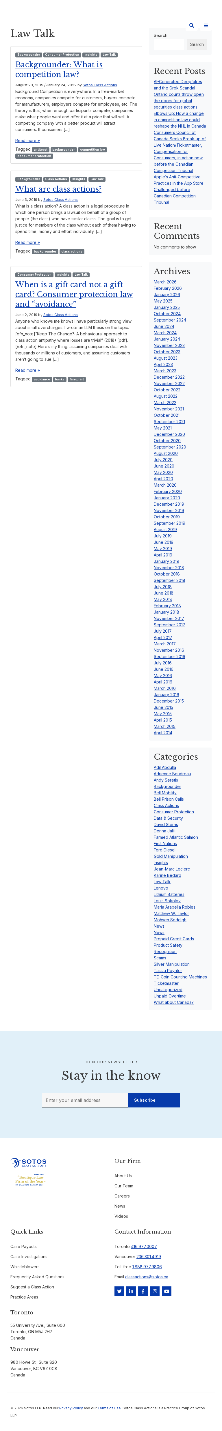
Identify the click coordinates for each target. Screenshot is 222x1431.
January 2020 (167, 497)
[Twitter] (119, 1291)
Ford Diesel (164, 849)
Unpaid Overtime (170, 995)
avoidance (42, 379)
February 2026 (168, 288)
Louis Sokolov (167, 900)
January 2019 (166, 561)
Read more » (27, 140)
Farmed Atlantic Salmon (176, 837)
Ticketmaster (166, 983)
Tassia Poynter (168, 970)
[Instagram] (155, 1291)
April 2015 (163, 720)
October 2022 (167, 389)
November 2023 (169, 345)
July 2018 (163, 586)
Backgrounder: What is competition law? (63, 69)
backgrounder (63, 150)
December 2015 (169, 700)
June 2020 (164, 466)
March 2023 (165, 370)
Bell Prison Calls (169, 799)
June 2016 (163, 669)
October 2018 (167, 573)
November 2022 (169, 383)
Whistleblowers (25, 1266)
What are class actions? (63, 189)
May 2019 (163, 548)
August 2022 (165, 396)
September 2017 (169, 624)
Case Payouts (23, 1246)
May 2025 (163, 300)
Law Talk (109, 55)
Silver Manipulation (172, 964)
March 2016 (165, 688)
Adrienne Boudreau (172, 773)
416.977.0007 (144, 1246)
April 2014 (163, 732)
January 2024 (167, 339)
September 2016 (169, 656)
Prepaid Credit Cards (174, 938)
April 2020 (163, 478)
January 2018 (166, 612)
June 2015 (163, 707)
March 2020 (165, 485)
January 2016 (166, 694)
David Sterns (166, 824)
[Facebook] (143, 1291)
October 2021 (167, 415)
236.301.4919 (148, 1256)
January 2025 (167, 307)
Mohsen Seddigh (170, 919)
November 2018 (169, 567)
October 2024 (167, 313)
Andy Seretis (166, 780)
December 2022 (169, 377)
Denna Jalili (164, 830)
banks (59, 379)
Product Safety (168, 945)
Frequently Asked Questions (37, 1276)
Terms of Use (109, 1408)
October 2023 (167, 351)
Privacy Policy (71, 1408)
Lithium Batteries (169, 894)
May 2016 (163, 675)
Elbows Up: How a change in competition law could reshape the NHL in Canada (180, 119)
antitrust (40, 150)
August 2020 (166, 453)
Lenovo (161, 887)
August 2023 (165, 358)
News (159, 926)
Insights (90, 55)
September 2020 (170, 446)
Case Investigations (28, 1256)
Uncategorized (168, 989)
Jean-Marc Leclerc (172, 868)
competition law (92, 150)
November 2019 (169, 510)
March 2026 (165, 281)
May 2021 (163, 427)
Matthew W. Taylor (171, 913)
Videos (121, 1216)
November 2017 (169, 618)
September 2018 (169, 580)
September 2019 (169, 523)
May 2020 (163, 472)
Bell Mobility (165, 792)
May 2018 (163, 599)
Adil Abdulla (165, 767)
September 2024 (170, 319)
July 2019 (163, 535)
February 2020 (168, 491)
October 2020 (167, 440)
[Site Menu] (206, 25)
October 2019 (167, 516)
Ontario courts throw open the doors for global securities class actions (179, 100)
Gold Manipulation (171, 856)
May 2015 (163, 713)
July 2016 (163, 662)
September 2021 (169, 421)
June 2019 (163, 542)
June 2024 (164, 326)
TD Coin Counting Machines (180, 976)
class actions (71, 251)
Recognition (165, 951)
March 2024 (165, 332)
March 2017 (165, 643)
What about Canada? (174, 1002)
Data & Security (168, 818)
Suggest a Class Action (32, 1286)
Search (197, 44)
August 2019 (165, 529)
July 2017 (163, 631)
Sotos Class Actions (100, 85)
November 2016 (169, 650)
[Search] (192, 25)
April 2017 (163, 637)
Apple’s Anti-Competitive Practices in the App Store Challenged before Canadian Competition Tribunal (179, 189)
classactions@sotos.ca (146, 1276)
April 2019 (163, 554)
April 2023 (163, 364)
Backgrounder (28, 55)
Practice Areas (24, 1296)
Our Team (123, 1185)
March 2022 (165, 402)
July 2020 (163, 459)
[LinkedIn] (131, 1291)
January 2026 (167, 294)
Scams (160, 957)
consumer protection (34, 156)
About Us (123, 1175)
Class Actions (56, 179)
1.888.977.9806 (147, 1266)
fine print (77, 379)
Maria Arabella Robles (174, 907)
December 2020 (169, 434)
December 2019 (169, 504)
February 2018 (167, 605)
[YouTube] (166, 1291)
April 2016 (163, 681)
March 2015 (164, 726)
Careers (122, 1195)
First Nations (165, 843)
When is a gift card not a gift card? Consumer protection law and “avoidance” (74, 294)
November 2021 (169, 408)
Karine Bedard (167, 875)
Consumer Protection (62, 55)
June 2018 (163, 593)
